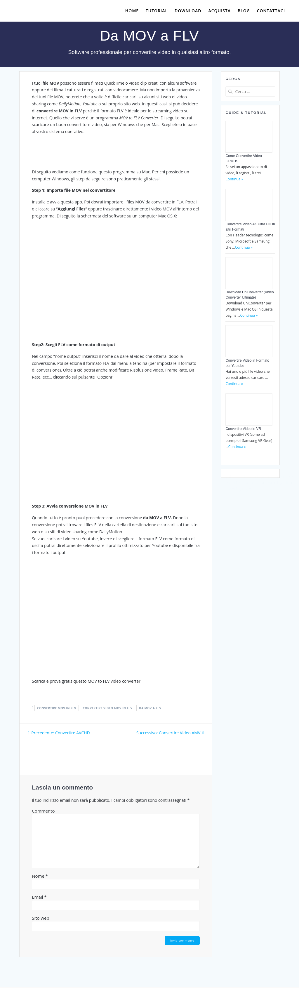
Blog (244, 10)
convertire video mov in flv (108, 708)
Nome (40, 876)
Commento (43, 811)
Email (39, 897)
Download (188, 10)
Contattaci (271, 10)
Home (132, 10)
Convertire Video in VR (243, 429)
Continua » (234, 179)
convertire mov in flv (56, 708)
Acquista (219, 10)
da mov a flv (150, 708)
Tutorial (157, 10)
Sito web (40, 918)
